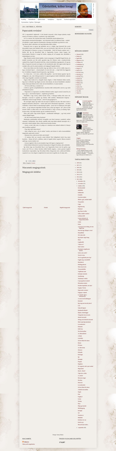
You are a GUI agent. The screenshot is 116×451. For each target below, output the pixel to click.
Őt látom (80, 345)
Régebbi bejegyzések (65, 207)
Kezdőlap (23, 19)
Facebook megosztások (69, 19)
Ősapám (80, 361)
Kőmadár (80, 352)
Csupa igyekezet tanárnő (84, 280)
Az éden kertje (81, 347)
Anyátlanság (81, 276)
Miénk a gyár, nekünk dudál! (85, 199)
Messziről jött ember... (83, 424)
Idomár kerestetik (82, 317)
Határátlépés (86, 113)
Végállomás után (82, 271)
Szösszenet (79, 89)
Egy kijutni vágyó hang (83, 237)
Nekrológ (78, 74)
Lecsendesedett (81, 385)
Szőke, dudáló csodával (83, 213)
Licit (79, 305)
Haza (79, 403)
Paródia (78, 80)
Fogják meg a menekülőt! (84, 259)
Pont (79, 394)
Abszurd (78, 54)
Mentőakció (81, 262)
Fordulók (80, 195)
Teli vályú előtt (81, 235)
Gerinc (79, 399)
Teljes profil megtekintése (28, 444)
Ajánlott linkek (41, 19)
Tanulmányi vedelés (82, 278)
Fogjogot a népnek (82, 292)
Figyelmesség (81, 206)
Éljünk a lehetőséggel (83, 312)
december (80, 181)
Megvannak (81, 368)
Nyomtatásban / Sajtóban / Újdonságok (30, 22)
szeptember (81, 427)
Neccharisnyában (82, 331)
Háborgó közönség (80, 148)
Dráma (78, 56)
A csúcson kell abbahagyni (84, 298)
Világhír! (78, 138)
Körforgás (80, 354)
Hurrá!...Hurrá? (81, 371)
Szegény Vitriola (82, 288)
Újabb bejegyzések (27, 207)
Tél (78, 413)
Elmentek (80, 326)
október (80, 185)
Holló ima (80, 329)
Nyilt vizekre (81, 246)
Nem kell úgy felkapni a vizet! (85, 230)
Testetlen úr (81, 415)
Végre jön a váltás (82, 373)
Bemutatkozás (31, 19)
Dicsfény (80, 380)
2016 (78, 167)
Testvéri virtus (81, 255)
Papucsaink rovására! (83, 290)
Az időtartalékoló (82, 333)
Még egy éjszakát (82, 406)
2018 (78, 162)
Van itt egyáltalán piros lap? (84, 257)
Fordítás (78, 62)
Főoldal (46, 207)
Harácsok (80, 382)
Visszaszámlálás (82, 269)
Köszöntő (80, 301)
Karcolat (78, 72)
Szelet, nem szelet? (82, 253)
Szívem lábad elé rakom (83, 340)
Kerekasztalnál (81, 188)
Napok (79, 392)
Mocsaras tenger (82, 378)
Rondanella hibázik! (83, 310)
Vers (77, 91)
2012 (78, 177)
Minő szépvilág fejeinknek (84, 322)
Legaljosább (81, 242)
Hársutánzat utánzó (82, 283)
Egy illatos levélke (82, 211)
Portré (77, 84)
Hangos (78, 68)
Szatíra (78, 87)
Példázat (78, 82)
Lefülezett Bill (81, 216)
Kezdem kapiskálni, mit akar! (85, 285)
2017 (78, 165)
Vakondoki (85, 125)
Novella (78, 76)
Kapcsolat (59, 19)
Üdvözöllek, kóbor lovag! (57, 6)
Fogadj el (80, 396)
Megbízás (80, 364)
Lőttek (79, 222)
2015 (78, 169)
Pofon (79, 224)
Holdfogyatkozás (82, 264)
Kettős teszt (81, 422)
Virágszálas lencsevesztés (84, 315)
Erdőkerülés (81, 192)
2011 (78, 179)
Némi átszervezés (82, 267)
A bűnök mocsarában (83, 389)
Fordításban (79, 64)
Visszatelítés (81, 202)
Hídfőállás (80, 190)
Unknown (26, 442)
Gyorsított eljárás (82, 197)
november (80, 183)
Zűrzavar (80, 350)
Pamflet (78, 78)
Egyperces (78, 60)
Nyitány (80, 401)
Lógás (79, 204)
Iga (78, 357)
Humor (78, 70)
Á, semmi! (80, 375)
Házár (79, 239)
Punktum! (80, 209)
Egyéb (77, 58)
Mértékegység (81, 408)
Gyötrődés (80, 338)
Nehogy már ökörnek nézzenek (85, 319)
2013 (78, 174)
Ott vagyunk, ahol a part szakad (85, 366)
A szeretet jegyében (87, 101)
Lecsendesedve (81, 324)
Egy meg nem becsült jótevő (85, 303)
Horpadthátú (81, 232)
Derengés (80, 359)
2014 (78, 172)
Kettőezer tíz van (82, 420)
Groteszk (33, 163)
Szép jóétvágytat (82, 308)
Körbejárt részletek (82, 274)
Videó (77, 93)
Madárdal (80, 417)
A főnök (80, 336)
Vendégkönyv (51, 19)
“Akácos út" (81, 244)
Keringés (80, 410)
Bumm (79, 343)
